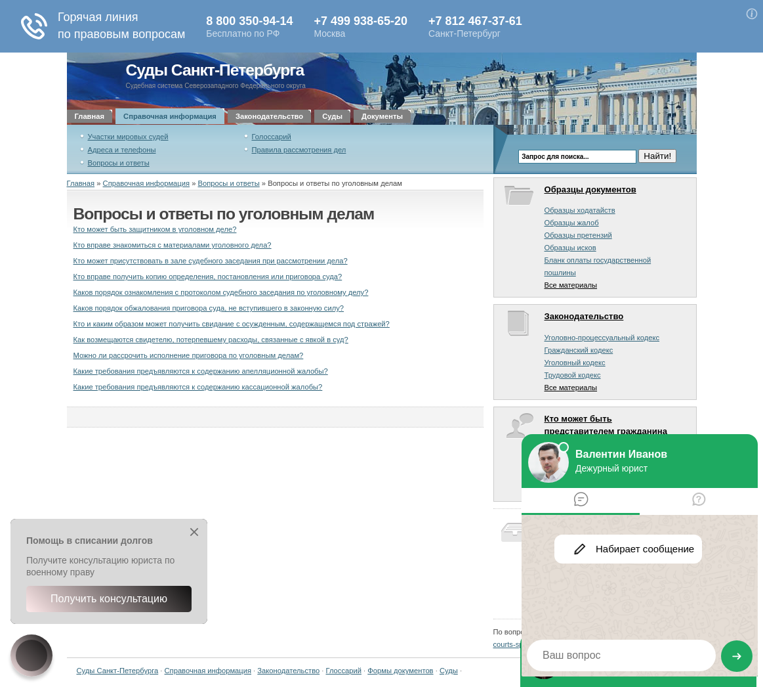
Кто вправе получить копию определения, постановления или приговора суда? (207, 276)
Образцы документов (590, 189)
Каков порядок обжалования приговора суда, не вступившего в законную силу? (208, 308)
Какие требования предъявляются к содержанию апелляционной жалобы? (200, 371)
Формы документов (400, 671)
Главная (90, 116)
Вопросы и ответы (119, 163)
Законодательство (269, 116)
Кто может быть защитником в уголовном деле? (155, 229)
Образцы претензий (578, 235)
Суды (332, 116)
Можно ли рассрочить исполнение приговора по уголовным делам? (188, 355)
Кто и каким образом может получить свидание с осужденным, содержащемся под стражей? (231, 324)
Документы (382, 116)
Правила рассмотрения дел (299, 150)
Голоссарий (271, 137)
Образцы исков (570, 248)
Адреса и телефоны (122, 150)
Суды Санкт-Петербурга (215, 70)
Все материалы (571, 285)
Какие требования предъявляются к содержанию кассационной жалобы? (198, 387)
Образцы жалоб (572, 223)
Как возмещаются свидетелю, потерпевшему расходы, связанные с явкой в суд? (210, 340)
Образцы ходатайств (580, 210)
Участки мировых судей (128, 137)
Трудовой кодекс (573, 375)
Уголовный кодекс (575, 362)
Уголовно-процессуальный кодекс (602, 338)
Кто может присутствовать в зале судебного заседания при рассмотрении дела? (210, 261)
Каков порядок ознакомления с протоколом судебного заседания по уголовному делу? (221, 292)
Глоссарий (343, 671)
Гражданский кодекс (579, 350)
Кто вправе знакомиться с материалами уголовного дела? (172, 245)
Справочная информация (170, 116)
